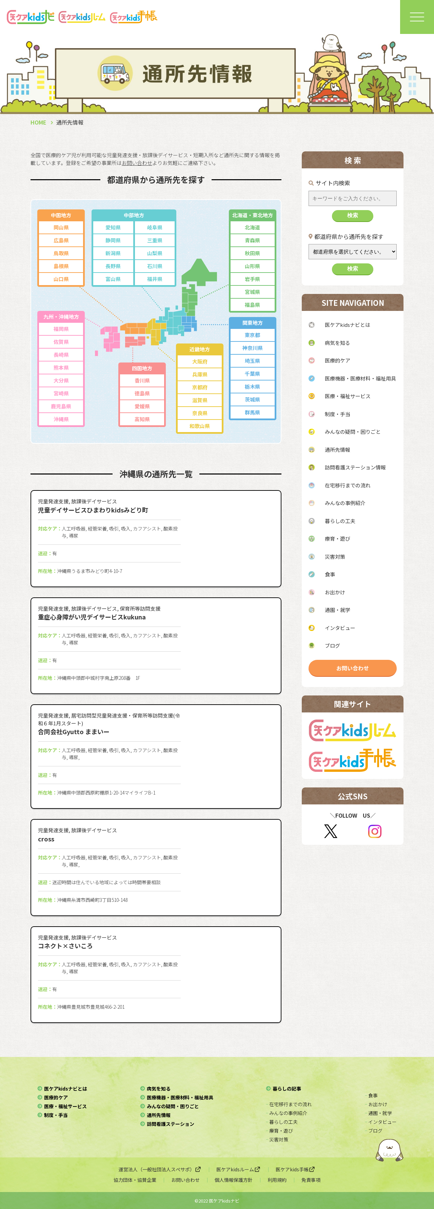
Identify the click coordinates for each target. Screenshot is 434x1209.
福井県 (154, 278)
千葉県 (252, 373)
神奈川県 (252, 347)
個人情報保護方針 (234, 1179)
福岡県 (61, 328)
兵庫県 (200, 374)
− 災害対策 (277, 1139)
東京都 (252, 334)
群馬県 (252, 412)
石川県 (154, 265)
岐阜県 (154, 227)
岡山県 (61, 227)
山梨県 (154, 253)
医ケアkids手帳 (295, 1169)
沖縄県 (61, 419)
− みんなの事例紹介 (286, 1113)
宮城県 (252, 291)
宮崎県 (61, 393)
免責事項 (310, 1179)
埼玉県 (252, 360)
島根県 (61, 265)
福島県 (252, 304)
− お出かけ (376, 1104)
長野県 (113, 265)
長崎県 (61, 354)
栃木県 (252, 386)
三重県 (154, 240)
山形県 (252, 265)
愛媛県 (142, 406)
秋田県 (252, 253)
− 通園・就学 (378, 1113)
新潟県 (113, 253)
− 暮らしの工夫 (282, 1121)
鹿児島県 (61, 406)
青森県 (252, 240)
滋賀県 (200, 400)
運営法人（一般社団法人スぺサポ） (160, 1169)
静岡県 (113, 240)
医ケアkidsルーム (238, 1169)
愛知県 (113, 227)
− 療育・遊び (279, 1130)
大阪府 (200, 361)
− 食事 (371, 1095)
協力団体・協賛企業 (135, 1179)
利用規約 (277, 1179)
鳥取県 (61, 253)
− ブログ (373, 1130)
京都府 (200, 387)
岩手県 (252, 278)
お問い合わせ (352, 668)
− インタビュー (381, 1121)
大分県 (61, 380)
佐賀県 (61, 341)
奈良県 (200, 412)
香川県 (142, 380)
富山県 (113, 278)
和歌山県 (200, 425)
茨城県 (252, 399)
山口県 (61, 278)
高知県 (142, 419)
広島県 (61, 240)
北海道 (252, 227)
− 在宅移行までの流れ (289, 1104)
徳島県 (142, 393)
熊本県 (61, 367)
